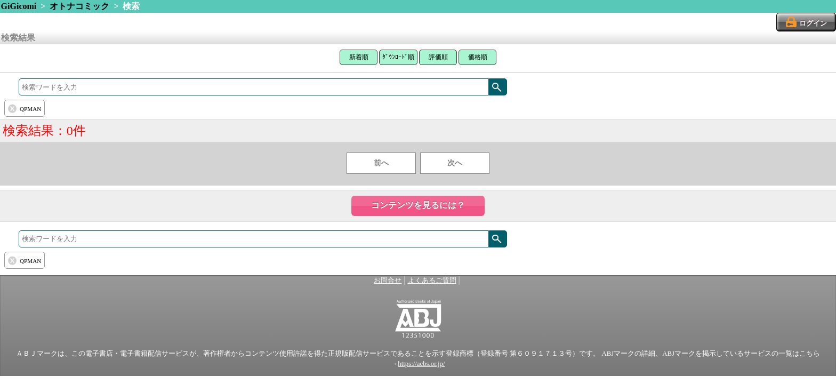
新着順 (358, 57)
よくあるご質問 (432, 280)
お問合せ (387, 280)
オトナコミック (79, 6)
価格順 (477, 57)
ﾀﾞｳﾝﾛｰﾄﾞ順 (398, 57)
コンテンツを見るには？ (418, 205)
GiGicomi (19, 6)
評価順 (438, 57)
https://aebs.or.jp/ (421, 363)
